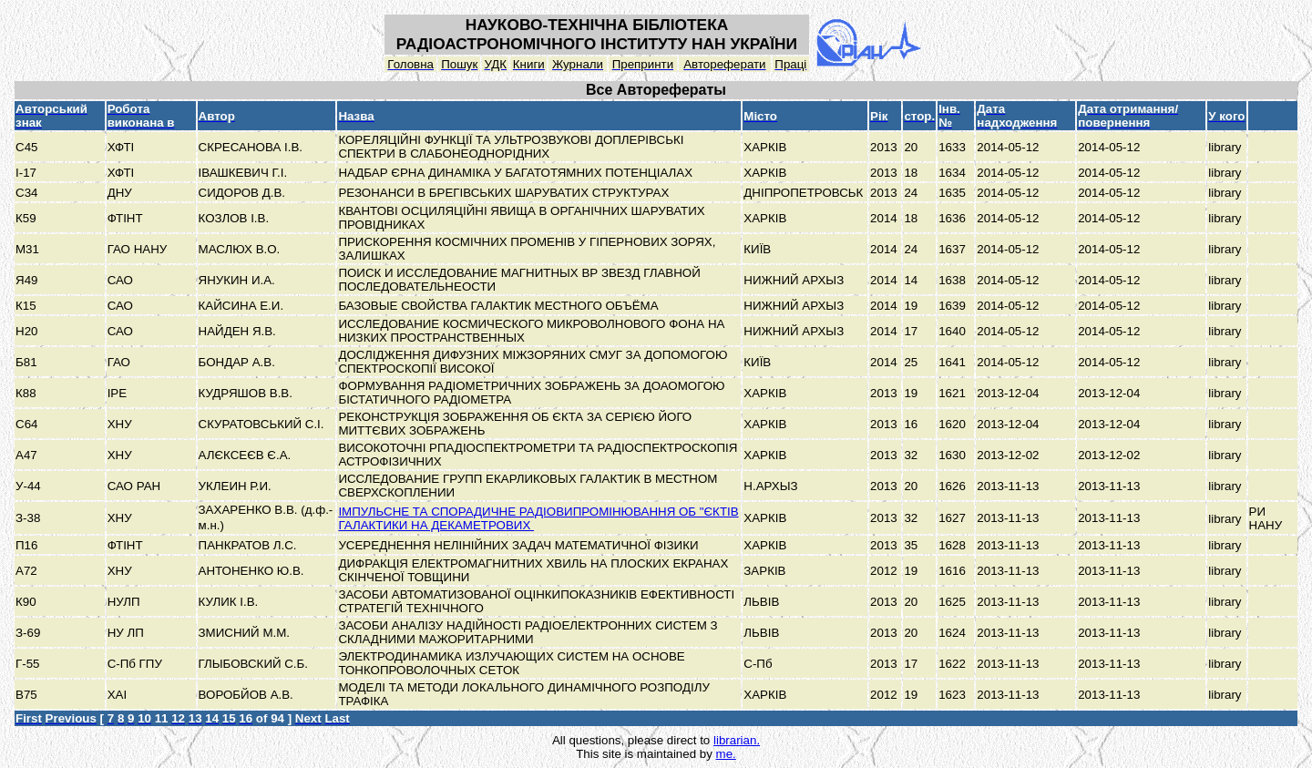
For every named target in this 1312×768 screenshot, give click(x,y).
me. (726, 754)
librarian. (736, 740)
